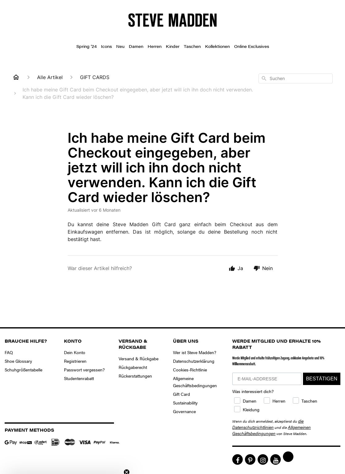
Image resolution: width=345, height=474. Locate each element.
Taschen (192, 46)
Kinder (172, 46)
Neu (120, 46)
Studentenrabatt (79, 369)
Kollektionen (217, 46)
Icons (106, 46)
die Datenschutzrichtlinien (268, 419)
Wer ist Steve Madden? (194, 343)
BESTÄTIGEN (321, 369)
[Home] (16, 77)
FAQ (9, 343)
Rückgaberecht (133, 358)
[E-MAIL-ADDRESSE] (266, 369)
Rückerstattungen (135, 366)
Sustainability (185, 393)
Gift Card (181, 385)
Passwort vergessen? (84, 360)
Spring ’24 (86, 46)
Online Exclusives (251, 46)
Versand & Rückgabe (138, 349)
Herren (155, 46)
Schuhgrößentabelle (23, 360)
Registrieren (75, 352)
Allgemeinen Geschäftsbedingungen (271, 425)
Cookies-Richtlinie (190, 360)
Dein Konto (74, 343)
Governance (184, 402)
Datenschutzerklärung (193, 352)
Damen (136, 46)
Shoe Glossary (18, 352)
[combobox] (296, 78)
